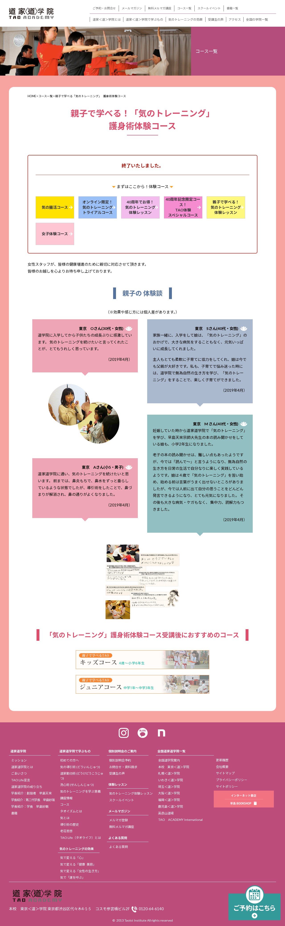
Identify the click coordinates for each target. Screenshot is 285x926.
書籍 (14, 813)
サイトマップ (225, 773)
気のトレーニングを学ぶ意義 (80, 791)
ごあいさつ (19, 773)
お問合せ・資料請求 (123, 767)
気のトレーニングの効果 (185, 19)
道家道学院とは (22, 767)
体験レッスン (117, 784)
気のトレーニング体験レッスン (131, 793)
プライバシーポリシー (231, 780)
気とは (64, 818)
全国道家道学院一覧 (171, 751)
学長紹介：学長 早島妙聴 (30, 806)
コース (64, 804)
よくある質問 (117, 838)
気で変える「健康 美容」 (78, 864)
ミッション (19, 760)
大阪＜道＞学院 (169, 793)
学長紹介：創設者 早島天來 (31, 793)
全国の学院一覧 (257, 19)
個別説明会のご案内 (122, 751)
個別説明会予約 (120, 760)
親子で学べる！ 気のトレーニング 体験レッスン (226, 207)
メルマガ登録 (118, 820)
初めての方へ (69, 760)
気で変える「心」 (72, 858)
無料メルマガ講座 (159, 8)
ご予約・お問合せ (104, 8)
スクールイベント (209, 8)
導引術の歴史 (69, 824)
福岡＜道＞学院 (169, 800)
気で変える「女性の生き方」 (80, 871)
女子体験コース (55, 233)
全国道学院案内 (169, 760)
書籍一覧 (232, 8)
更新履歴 (222, 760)
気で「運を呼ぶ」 (72, 877)
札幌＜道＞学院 (169, 773)
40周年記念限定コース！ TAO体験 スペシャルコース (183, 207)
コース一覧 (184, 8)
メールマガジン (132, 8)
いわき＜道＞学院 (170, 780)
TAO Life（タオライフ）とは (80, 838)
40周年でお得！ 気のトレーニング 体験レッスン (140, 207)
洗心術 (77, 785)
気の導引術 (80, 767)
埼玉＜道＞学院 (169, 787)
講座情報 (66, 798)
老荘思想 (66, 831)
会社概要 (222, 767)
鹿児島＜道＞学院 (170, 806)
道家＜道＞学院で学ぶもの (144, 19)
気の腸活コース (55, 207)
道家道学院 (18, 751)
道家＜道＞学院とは (107, 19)
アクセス (235, 19)
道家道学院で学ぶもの (75, 751)
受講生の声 (216, 19)
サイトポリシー (227, 786)
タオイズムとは (71, 811)
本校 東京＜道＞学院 (173, 767)
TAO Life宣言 (20, 780)
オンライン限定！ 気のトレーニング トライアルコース (97, 207)
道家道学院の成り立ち (26, 787)
